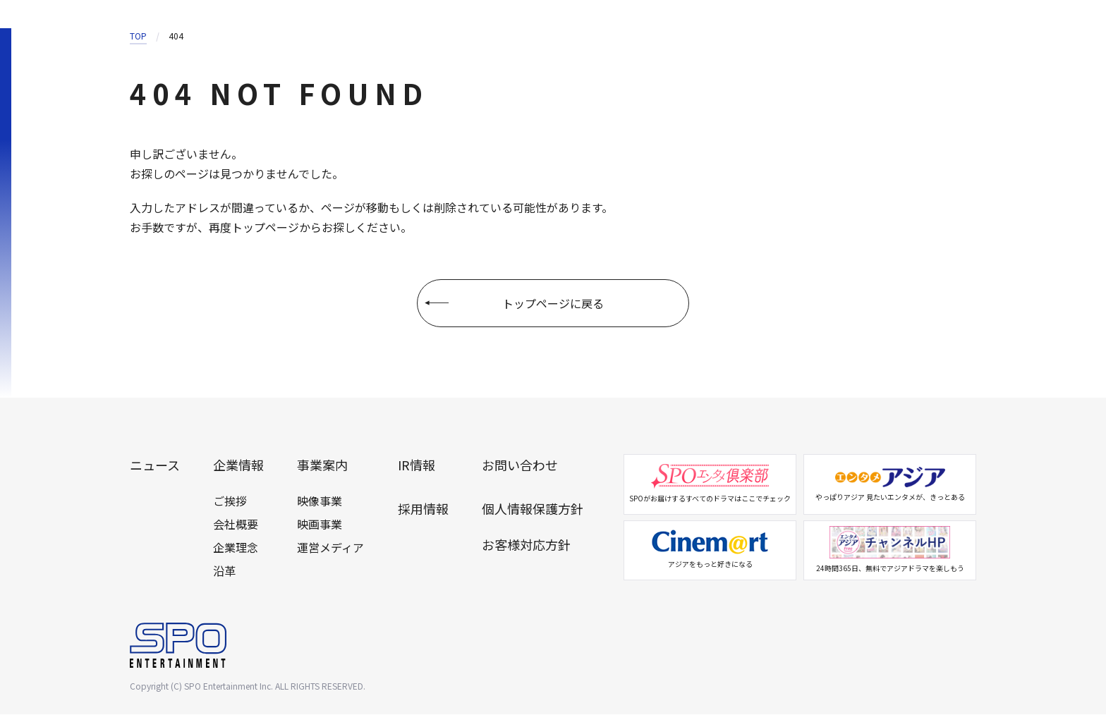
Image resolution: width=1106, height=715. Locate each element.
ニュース (155, 466)
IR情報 (416, 466)
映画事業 (319, 524)
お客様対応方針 (526, 546)
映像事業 (319, 501)
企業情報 (238, 466)
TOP (138, 36)
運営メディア (330, 547)
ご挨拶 (230, 501)
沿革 (224, 571)
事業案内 (322, 466)
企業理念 (235, 547)
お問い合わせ (520, 466)
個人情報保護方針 (532, 509)
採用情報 (423, 509)
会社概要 (235, 524)
